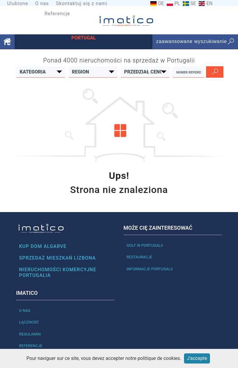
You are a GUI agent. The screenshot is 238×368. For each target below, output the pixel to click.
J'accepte (197, 358)
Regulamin (30, 334)
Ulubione (17, 3)
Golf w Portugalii (144, 245)
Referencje (57, 13)
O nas (42, 3)
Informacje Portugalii (149, 269)
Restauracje (139, 257)
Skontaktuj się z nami (81, 3)
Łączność (29, 322)
